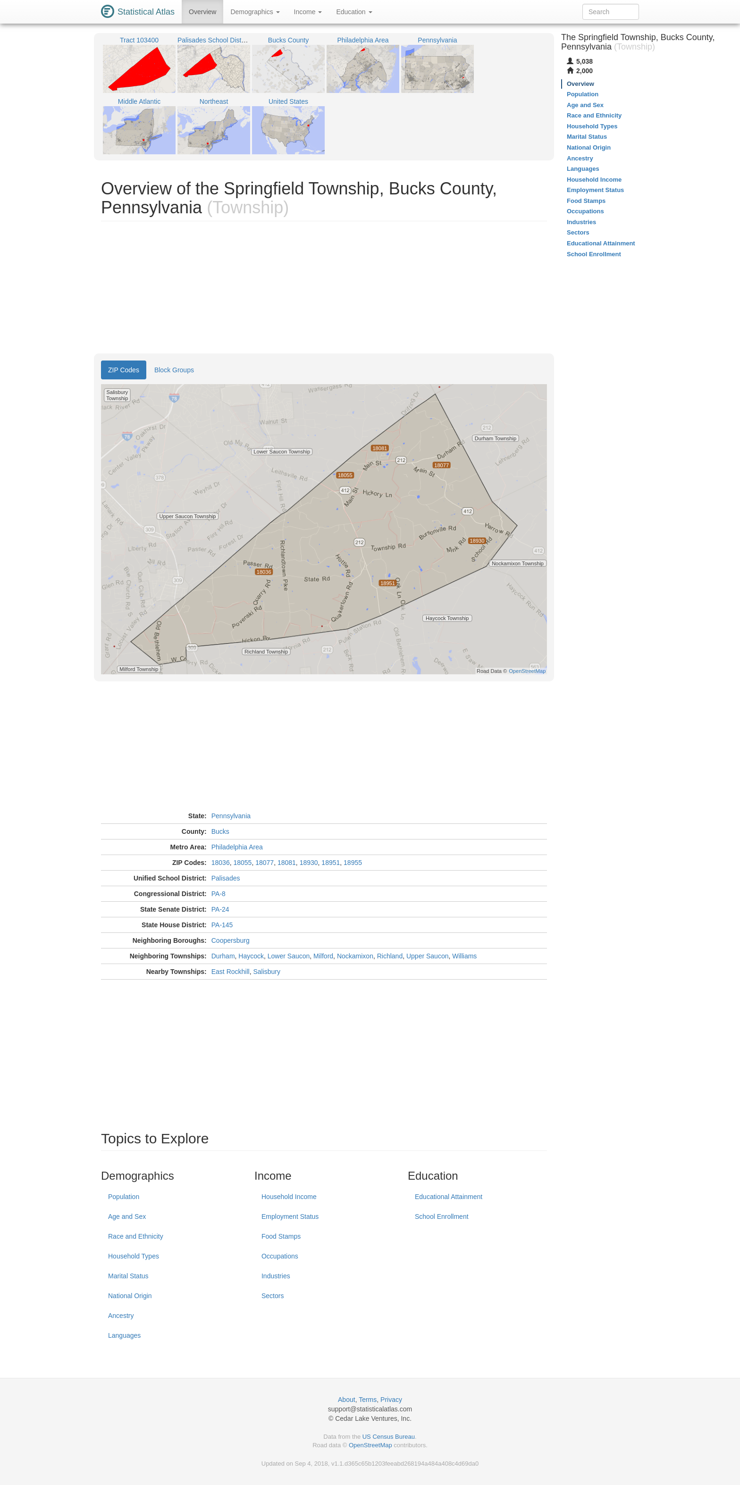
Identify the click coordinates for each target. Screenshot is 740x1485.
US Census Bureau (388, 1436)
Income (308, 12)
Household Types (133, 1256)
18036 (220, 862)
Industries (275, 1276)
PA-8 (218, 894)
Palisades (225, 878)
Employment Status (290, 1216)
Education (354, 12)
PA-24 (220, 909)
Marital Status (128, 1276)
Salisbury (266, 971)
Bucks (220, 831)
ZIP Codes (123, 370)
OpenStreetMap (370, 1445)
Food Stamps (281, 1236)
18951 (330, 862)
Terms (368, 1399)
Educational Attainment (448, 1196)
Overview (202, 12)
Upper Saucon (427, 956)
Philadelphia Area (237, 847)
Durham (223, 956)
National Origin (130, 1296)
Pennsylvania (231, 816)
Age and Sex (127, 1216)
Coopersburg (230, 940)
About (346, 1399)
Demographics (254, 12)
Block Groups (174, 370)
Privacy (391, 1399)
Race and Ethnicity (135, 1236)
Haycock (251, 956)
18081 (287, 862)
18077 (264, 862)
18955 (353, 862)
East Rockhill (230, 971)
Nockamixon (355, 956)
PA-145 (222, 925)
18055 (242, 862)
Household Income (289, 1196)
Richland (390, 956)
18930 (309, 862)
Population (123, 1196)
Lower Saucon (289, 956)
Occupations (279, 1256)
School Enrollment (442, 1216)
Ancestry (121, 1315)
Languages (124, 1335)
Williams (464, 956)
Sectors (272, 1296)
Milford (323, 956)
